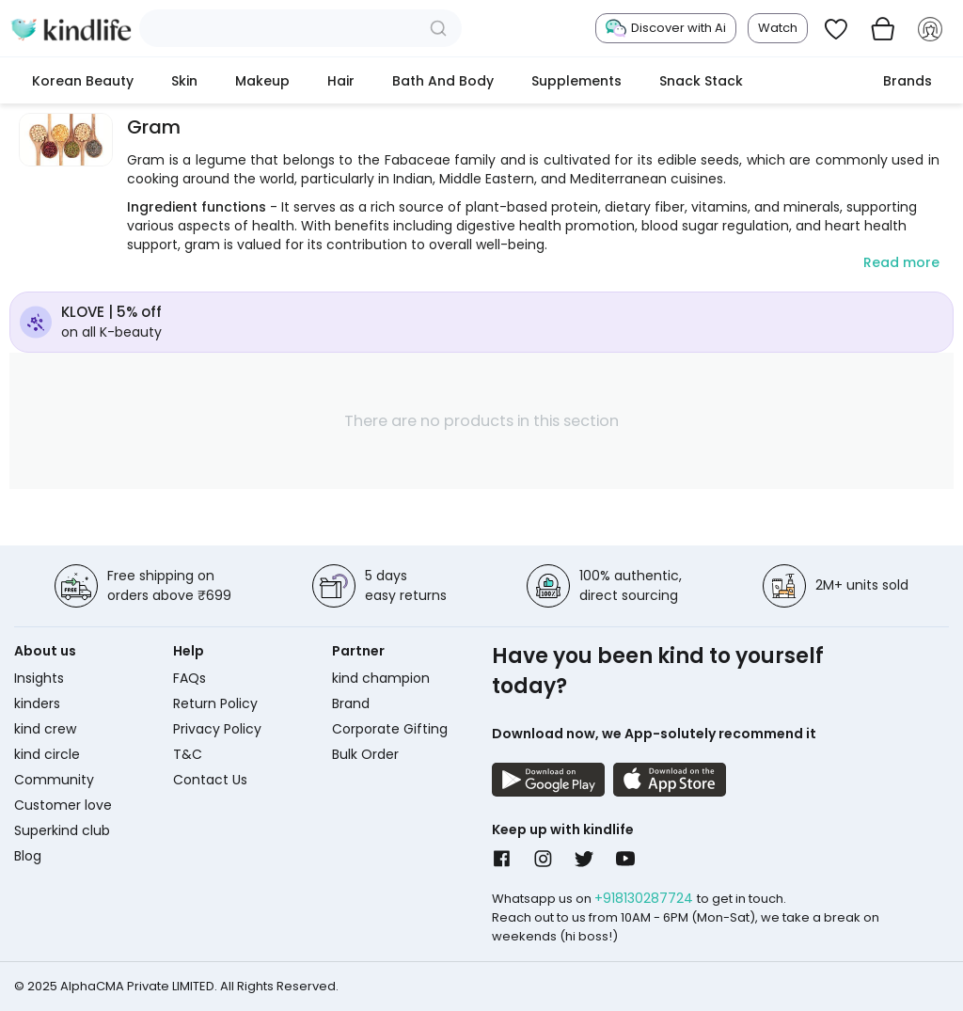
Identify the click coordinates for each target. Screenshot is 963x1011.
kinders (37, 703)
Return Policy (215, 703)
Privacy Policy (217, 728)
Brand (351, 703)
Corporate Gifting (390, 728)
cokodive (813, 80)
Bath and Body (443, 80)
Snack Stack (701, 80)
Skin (184, 80)
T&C (187, 754)
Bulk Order (365, 754)
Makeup (262, 80)
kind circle (47, 754)
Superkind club (62, 830)
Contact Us (210, 779)
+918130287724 (645, 898)
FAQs (189, 678)
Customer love (63, 805)
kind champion (381, 678)
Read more (901, 262)
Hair (341, 80)
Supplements (576, 80)
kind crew (45, 728)
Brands (907, 80)
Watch (777, 28)
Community (54, 779)
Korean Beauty (83, 80)
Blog (27, 855)
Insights (39, 678)
